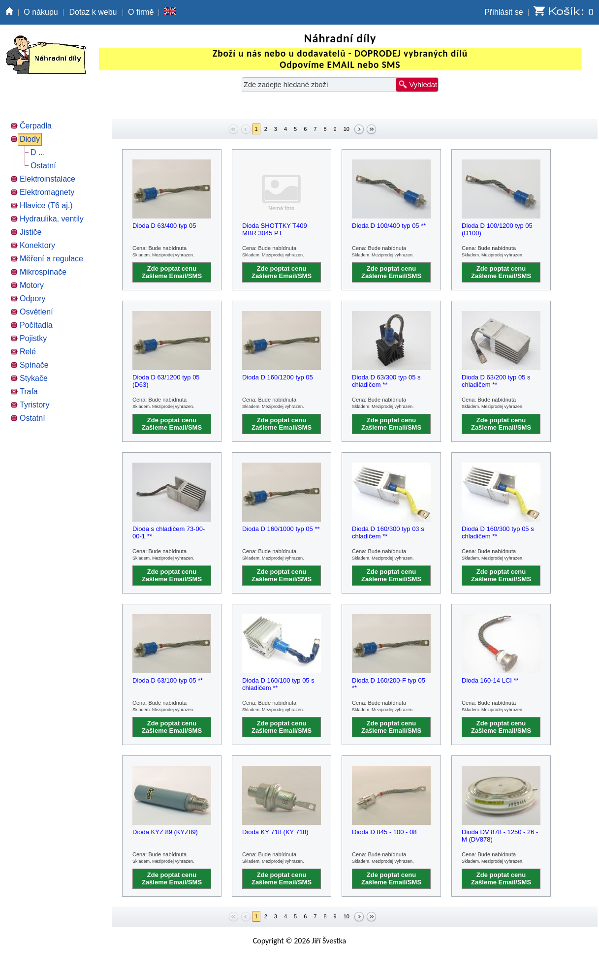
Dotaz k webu (93, 12)
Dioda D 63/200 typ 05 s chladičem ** (496, 381)
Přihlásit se (503, 12)
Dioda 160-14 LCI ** (490, 680)
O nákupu (41, 12)
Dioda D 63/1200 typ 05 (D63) (166, 381)
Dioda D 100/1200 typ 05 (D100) (497, 229)
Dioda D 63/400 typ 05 (164, 225)
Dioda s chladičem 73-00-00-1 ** (168, 532)
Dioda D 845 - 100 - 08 (384, 832)
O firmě (141, 12)
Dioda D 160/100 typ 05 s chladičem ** (278, 684)
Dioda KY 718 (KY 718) (275, 832)
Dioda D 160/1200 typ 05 (277, 377)
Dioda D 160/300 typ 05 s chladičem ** (498, 532)
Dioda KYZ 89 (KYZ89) (165, 832)
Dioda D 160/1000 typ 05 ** (281, 528)
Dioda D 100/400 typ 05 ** (389, 225)
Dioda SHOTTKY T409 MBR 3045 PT (274, 229)
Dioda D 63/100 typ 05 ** (167, 680)
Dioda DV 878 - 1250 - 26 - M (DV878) (500, 835)
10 (346, 129)
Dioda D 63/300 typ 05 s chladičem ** (386, 381)
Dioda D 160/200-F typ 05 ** (388, 684)
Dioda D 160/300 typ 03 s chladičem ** (388, 532)
